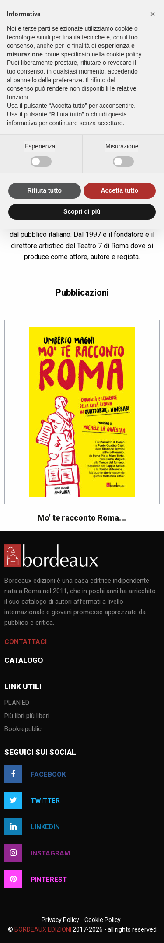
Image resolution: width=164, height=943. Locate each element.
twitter (32, 800)
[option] (82, 425)
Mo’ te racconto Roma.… (82, 517)
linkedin (32, 826)
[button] (153, 14)
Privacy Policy (60, 919)
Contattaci (25, 642)
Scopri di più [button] (82, 211)
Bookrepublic (23, 729)
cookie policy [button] (123, 54)
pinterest (35, 879)
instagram (37, 853)
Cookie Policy (102, 919)
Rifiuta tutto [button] (44, 190)
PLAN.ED (16, 703)
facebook (35, 774)
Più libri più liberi (26, 716)
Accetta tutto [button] (119, 190)
